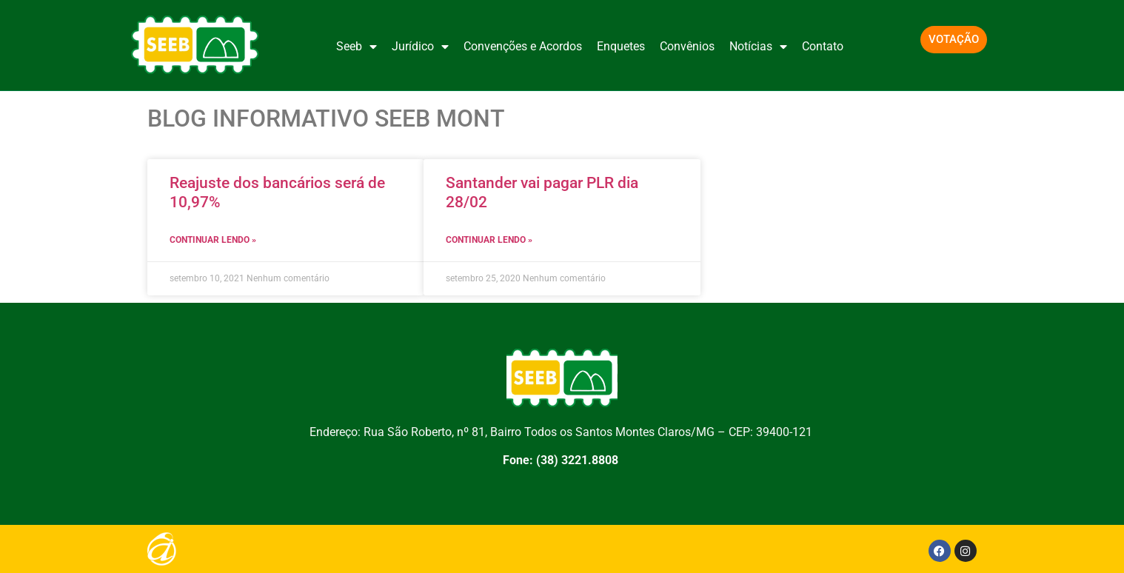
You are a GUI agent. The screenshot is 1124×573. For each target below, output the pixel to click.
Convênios (687, 46)
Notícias (758, 46)
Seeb (356, 46)
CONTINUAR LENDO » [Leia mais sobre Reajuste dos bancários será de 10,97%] (213, 240)
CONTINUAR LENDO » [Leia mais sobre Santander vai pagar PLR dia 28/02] (489, 240)
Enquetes (621, 46)
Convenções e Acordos (523, 46)
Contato (822, 46)
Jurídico (420, 46)
